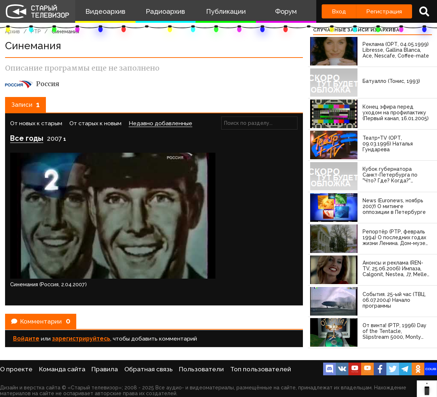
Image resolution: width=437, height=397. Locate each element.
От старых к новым (95, 126)
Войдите (26, 279)
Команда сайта (62, 369)
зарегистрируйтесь (81, 279)
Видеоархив (105, 11)
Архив (12, 31)
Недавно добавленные (160, 126)
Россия (32, 84)
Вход (339, 11)
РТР (36, 31)
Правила (104, 369)
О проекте (16, 369)
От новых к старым (36, 126)
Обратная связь (148, 369)
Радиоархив (165, 11)
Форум (286, 11)
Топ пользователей (260, 369)
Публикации (226, 11)
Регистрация (384, 11)
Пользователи (201, 369)
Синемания (65, 31)
